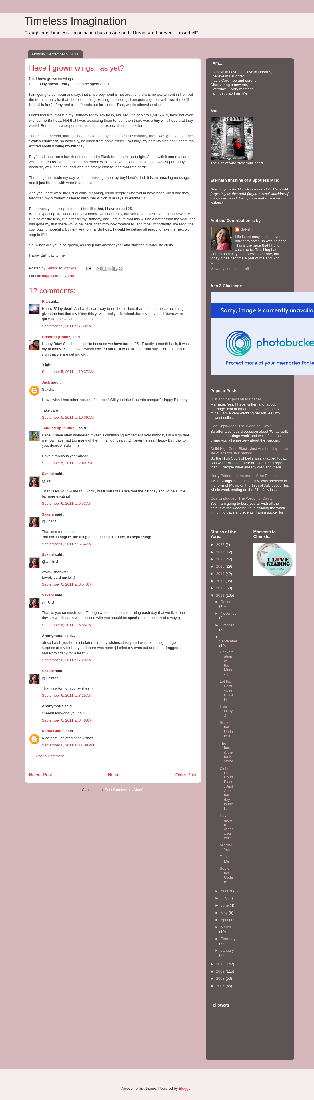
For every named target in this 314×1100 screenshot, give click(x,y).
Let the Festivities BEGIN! (226, 690)
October (227, 625)
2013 (221, 581)
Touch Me (225, 859)
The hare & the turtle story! (226, 752)
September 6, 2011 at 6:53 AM (67, 503)
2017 (221, 552)
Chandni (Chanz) (56, 337)
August (227, 891)
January (227, 950)
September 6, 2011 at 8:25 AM (67, 695)
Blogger (185, 1088)
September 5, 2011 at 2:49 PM (67, 463)
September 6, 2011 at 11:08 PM (68, 745)
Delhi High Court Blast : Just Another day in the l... (226, 788)
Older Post (186, 774)
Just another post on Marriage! (236, 399)
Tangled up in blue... (60, 428)
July (224, 898)
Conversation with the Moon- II (226, 663)
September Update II (226, 729)
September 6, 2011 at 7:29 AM (67, 660)
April (225, 920)
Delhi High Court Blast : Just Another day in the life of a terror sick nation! (249, 450)
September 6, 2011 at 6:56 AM (67, 625)
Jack (46, 382)
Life (71, 276)
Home (114, 774)
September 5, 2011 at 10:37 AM (68, 372)
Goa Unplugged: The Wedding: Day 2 (241, 426)
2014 (221, 574)
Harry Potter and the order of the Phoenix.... (247, 476)
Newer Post (40, 774)
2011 (221, 595)
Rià (45, 301)
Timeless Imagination (76, 21)
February (228, 939)
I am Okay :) (226, 711)
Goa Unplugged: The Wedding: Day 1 (241, 498)
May (225, 913)
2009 (221, 971)
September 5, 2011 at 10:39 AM (68, 417)
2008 (221, 978)
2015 (221, 566)
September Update (226, 875)
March (226, 927)
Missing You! (226, 847)
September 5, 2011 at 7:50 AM (67, 326)
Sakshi (48, 474)
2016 (221, 559)
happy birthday (54, 276)
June (225, 905)
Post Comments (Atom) (124, 790)
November (229, 613)
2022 (221, 544)
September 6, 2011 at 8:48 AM (67, 720)
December (229, 602)
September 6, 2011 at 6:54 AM (67, 544)
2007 (221, 986)
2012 (221, 588)
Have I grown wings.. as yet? (226, 827)
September (228, 641)
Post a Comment (50, 756)
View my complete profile (231, 269)
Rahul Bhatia (53, 731)
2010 (221, 964)
